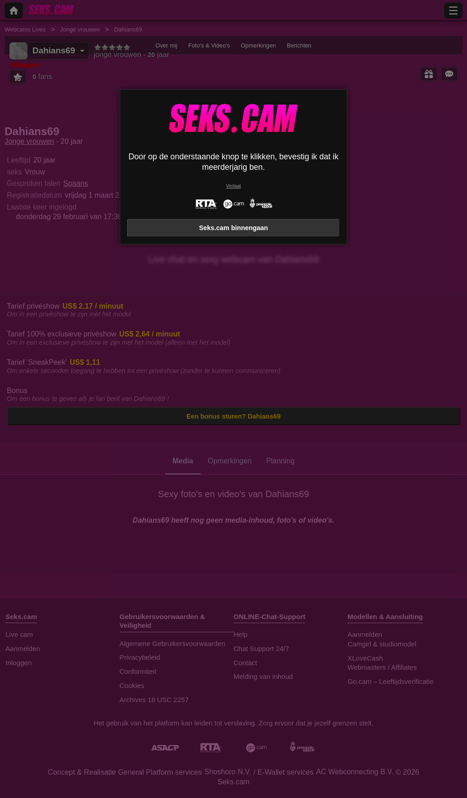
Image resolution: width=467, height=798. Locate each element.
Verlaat (233, 186)
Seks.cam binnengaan (233, 227)
